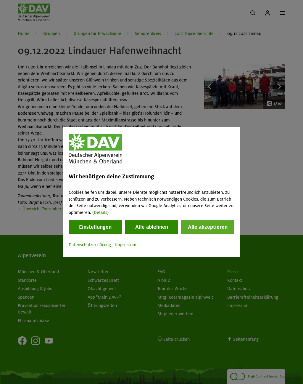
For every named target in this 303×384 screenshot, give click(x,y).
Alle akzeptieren (208, 227)
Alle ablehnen (151, 227)
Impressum (125, 244)
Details (100, 212)
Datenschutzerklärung (90, 244)
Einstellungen (95, 227)
